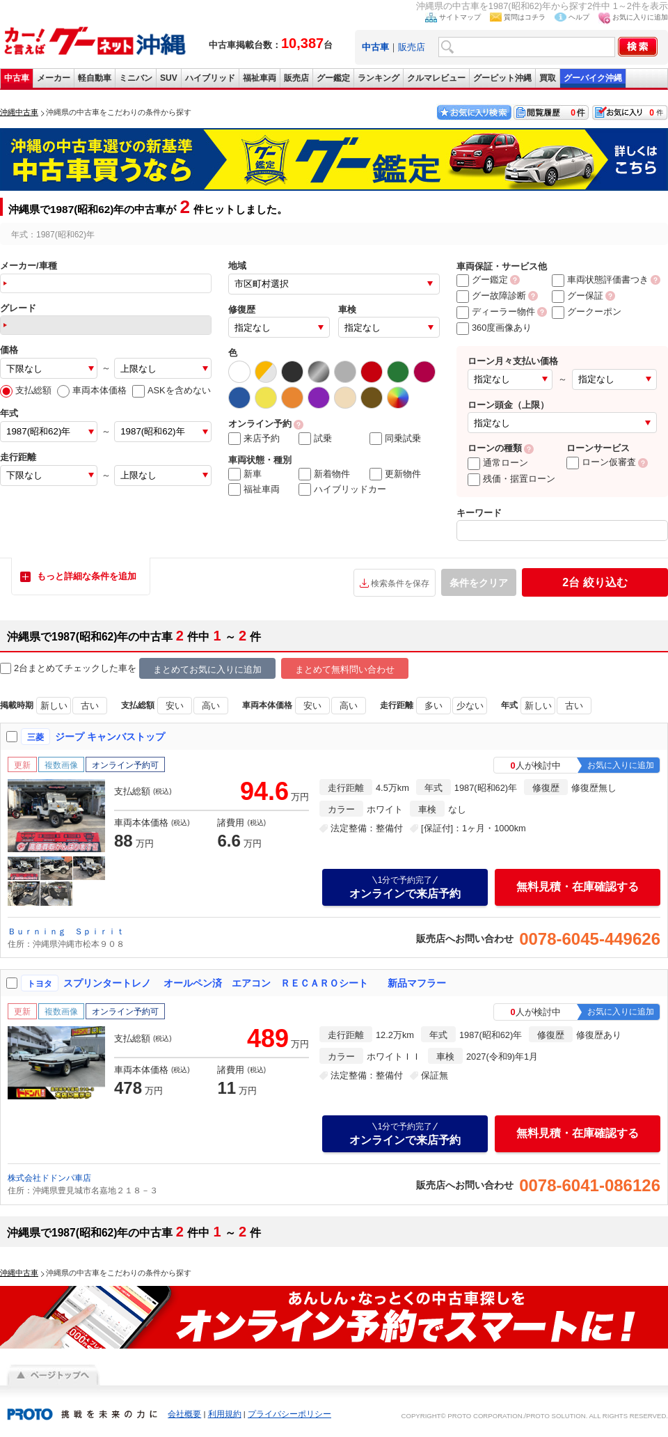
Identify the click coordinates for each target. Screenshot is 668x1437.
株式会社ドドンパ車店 (49, 1178)
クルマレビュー (436, 78)
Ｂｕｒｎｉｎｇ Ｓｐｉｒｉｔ (66, 931)
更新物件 (395, 474)
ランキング (378, 78)
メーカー (53, 78)
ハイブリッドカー (342, 489)
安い (175, 705)
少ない (470, 705)
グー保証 (577, 295)
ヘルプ (578, 17)
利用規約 (224, 1414)
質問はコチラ (525, 17)
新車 (245, 474)
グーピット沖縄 (502, 78)
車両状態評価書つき (600, 279)
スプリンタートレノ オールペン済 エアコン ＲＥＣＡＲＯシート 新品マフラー (254, 983)
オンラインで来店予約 (405, 887)
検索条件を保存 (400, 583)
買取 (547, 78)
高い (211, 705)
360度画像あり (494, 327)
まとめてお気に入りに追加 (207, 669)
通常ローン (498, 462)
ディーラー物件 (495, 311)
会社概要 (184, 1414)
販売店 (411, 47)
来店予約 (254, 438)
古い (90, 705)
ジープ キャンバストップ (110, 736)
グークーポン (586, 311)
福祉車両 (259, 78)
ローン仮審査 (601, 462)
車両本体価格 (92, 390)
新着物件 (324, 474)
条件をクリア (479, 582)
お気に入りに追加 (640, 17)
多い (433, 705)
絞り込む (594, 582)
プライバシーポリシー (289, 1414)
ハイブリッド (210, 78)
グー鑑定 (333, 78)
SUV (168, 78)
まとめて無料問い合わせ (345, 669)
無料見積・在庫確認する (577, 887)
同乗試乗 (395, 438)
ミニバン (135, 78)
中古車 (16, 78)
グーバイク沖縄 (593, 78)
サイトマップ (460, 17)
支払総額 (25, 390)
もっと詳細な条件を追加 (86, 576)
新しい (53, 705)
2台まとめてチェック (50, 669)
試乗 (315, 438)
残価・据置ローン (511, 478)
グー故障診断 (491, 295)
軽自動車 (94, 78)
